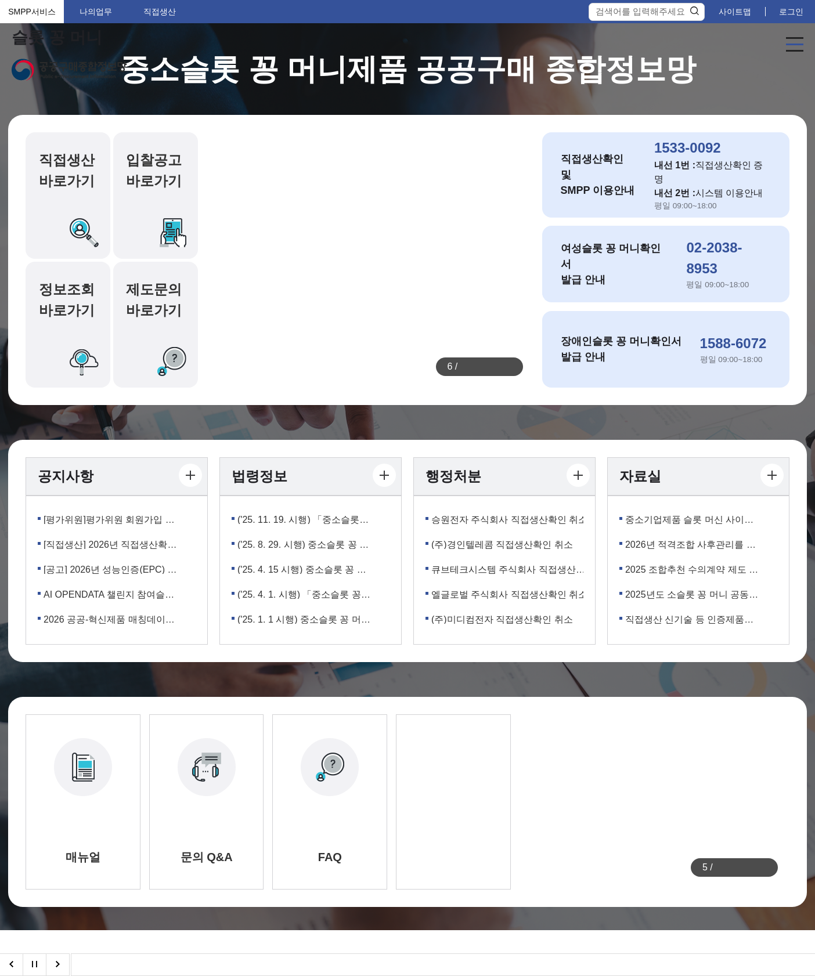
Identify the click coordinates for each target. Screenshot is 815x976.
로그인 (791, 12)
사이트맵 (735, 12)
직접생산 (159, 11)
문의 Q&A (207, 857)
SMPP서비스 (32, 11)
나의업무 (96, 11)
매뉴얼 (83, 857)
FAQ (330, 857)
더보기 (190, 475)
